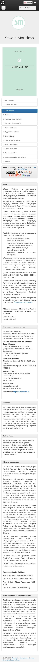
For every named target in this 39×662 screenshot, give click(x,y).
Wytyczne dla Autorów (11, 132)
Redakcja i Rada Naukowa (12, 119)
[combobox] (28, 2)
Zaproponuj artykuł (9, 104)
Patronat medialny (9, 153)
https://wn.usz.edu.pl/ (21, 392)
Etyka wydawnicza (9, 127)
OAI (34, 167)
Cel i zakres (7, 115)
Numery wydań (8, 100)
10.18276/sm (22, 169)
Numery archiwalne (10, 149)
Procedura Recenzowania (12, 123)
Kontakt (6, 161)
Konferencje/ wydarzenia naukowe (14, 157)
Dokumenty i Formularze (11, 140)
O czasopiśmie (8, 111)
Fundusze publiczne (10, 144)
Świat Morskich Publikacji (23, 302)
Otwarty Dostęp (8, 136)
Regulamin (15, 658)
